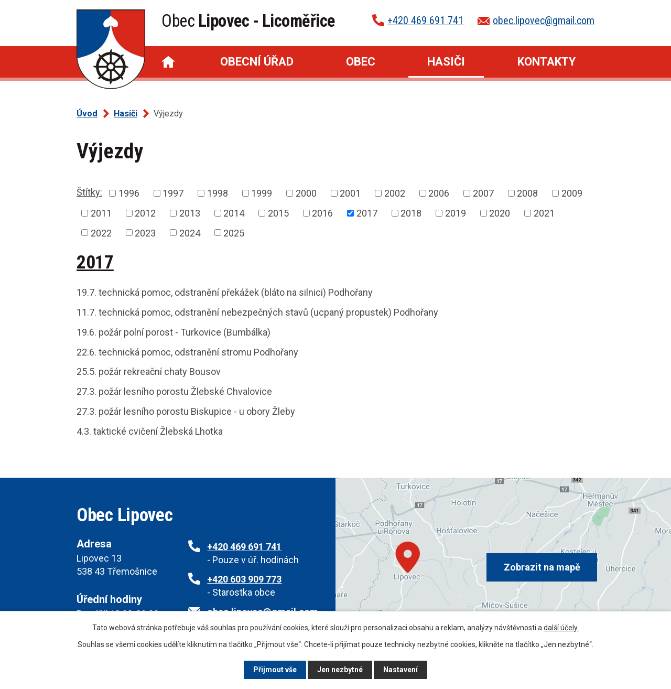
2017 (366, 213)
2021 (544, 213)
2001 (350, 193)
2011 (101, 213)
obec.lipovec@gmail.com (543, 20)
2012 (145, 213)
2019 (455, 213)
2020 (499, 213)
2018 (411, 213)
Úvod (168, 62)
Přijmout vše (275, 669)
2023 (145, 232)
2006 (438, 193)
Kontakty (546, 61)
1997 (173, 193)
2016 (322, 213)
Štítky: (89, 192)
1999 (261, 193)
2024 (189, 232)
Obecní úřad (257, 61)
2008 (527, 193)
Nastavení (400, 669)
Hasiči (446, 61)
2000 (306, 193)
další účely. (561, 627)
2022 (101, 232)
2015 (278, 213)
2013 (189, 213)
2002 (394, 193)
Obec (360, 61)
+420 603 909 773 (244, 579)
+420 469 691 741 (425, 20)
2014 (233, 213)
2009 (571, 193)
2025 (233, 232)
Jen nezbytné (340, 669)
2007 (483, 193)
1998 (217, 193)
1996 (128, 193)
